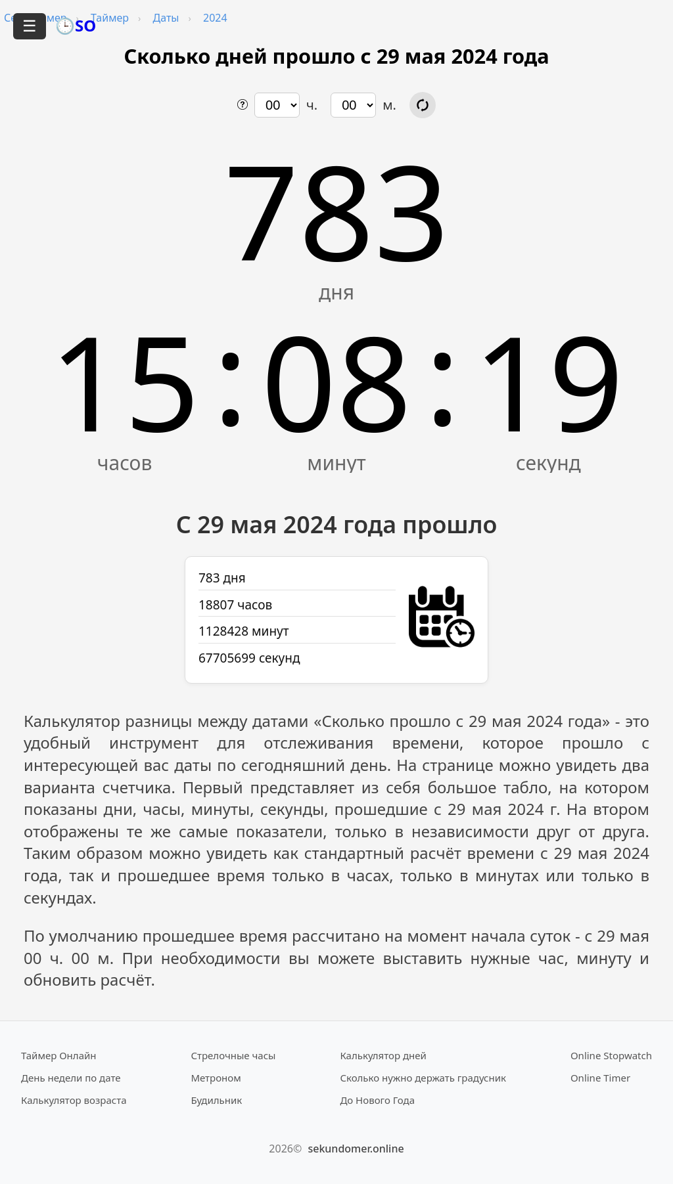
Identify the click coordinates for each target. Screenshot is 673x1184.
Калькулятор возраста (73, 1100)
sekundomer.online (356, 1148)
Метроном (216, 1077)
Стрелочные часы (233, 1055)
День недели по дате (71, 1077)
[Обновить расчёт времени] (422, 105)
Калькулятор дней (383, 1055)
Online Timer (600, 1077)
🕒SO (75, 25)
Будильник (216, 1100)
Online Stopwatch (611, 1055)
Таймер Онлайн (59, 1055)
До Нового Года (377, 1100)
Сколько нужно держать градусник (423, 1077)
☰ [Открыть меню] (29, 26)
